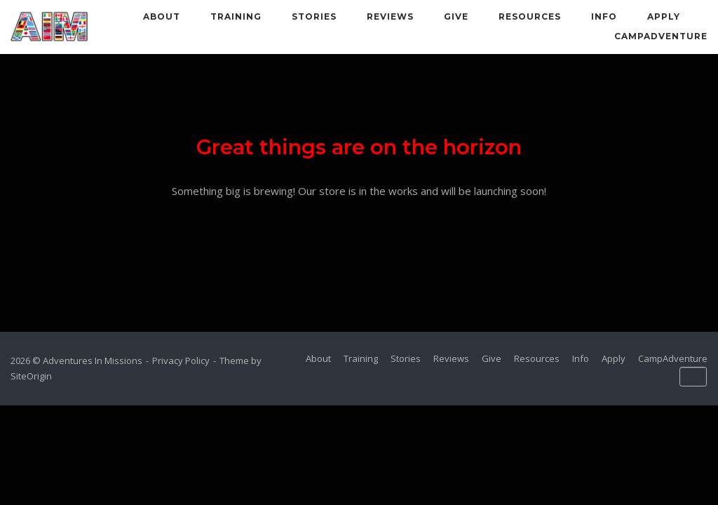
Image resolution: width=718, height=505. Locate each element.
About (161, 16)
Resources (530, 16)
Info (604, 16)
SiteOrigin (31, 376)
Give (456, 16)
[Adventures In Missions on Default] (693, 376)
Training (236, 16)
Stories (314, 16)
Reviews (390, 16)
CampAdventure (660, 36)
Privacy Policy (181, 360)
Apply (663, 16)
